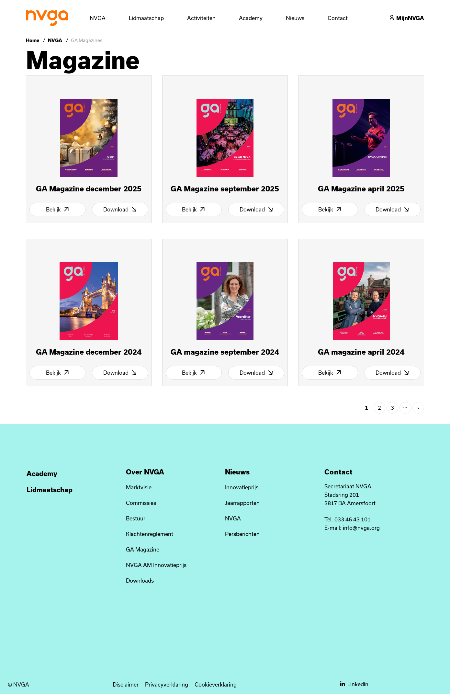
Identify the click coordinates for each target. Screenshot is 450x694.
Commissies (141, 503)
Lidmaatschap (50, 490)
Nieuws (237, 472)
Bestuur (135, 518)
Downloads (140, 580)
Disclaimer (126, 684)
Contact (338, 472)
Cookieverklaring (216, 684)
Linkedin (354, 684)
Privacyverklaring (166, 684)
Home (33, 40)
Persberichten (242, 534)
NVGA (55, 40)
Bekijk (57, 209)
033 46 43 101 (352, 519)
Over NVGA (145, 472)
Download (120, 209)
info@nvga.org (361, 528)
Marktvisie (139, 487)
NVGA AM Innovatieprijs (156, 565)
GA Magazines (86, 40)
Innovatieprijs (241, 487)
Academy (42, 473)
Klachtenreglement (149, 534)
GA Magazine (142, 549)
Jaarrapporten (242, 503)
